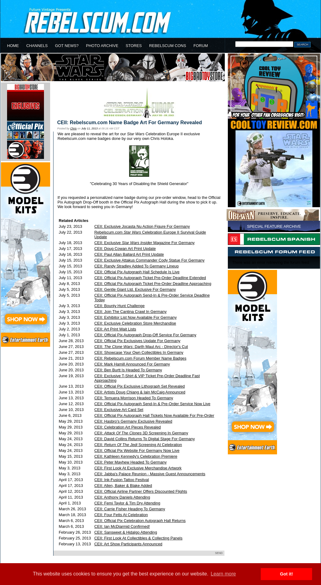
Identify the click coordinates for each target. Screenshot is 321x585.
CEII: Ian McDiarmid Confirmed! (122, 526)
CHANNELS (37, 45)
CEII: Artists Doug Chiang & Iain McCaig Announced (139, 392)
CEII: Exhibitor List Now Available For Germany (135, 317)
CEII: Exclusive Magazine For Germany (144, 242)
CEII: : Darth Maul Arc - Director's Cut (141, 346)
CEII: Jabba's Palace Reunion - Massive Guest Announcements (149, 474)
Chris (73, 128)
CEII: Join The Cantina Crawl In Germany (130, 311)
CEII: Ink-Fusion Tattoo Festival (121, 479)
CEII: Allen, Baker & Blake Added (123, 485)
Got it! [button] (286, 573)
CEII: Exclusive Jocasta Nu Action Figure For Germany (142, 226)
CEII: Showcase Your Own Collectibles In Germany (139, 352)
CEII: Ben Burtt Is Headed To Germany (128, 370)
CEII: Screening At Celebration (138, 444)
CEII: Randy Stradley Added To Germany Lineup (136, 266)
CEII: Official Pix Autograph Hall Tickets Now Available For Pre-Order (154, 415)
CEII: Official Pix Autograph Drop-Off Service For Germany (145, 335)
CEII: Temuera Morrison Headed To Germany (133, 398)
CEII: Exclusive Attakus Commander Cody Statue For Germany (149, 260)
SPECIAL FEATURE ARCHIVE (274, 226)
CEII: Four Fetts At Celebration (121, 514)
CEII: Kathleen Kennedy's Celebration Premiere (135, 456)
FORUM (200, 45)
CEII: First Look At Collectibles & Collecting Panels (138, 538)
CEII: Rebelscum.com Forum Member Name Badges (140, 358)
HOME (13, 45)
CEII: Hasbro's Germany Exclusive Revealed (133, 421)
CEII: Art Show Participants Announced (128, 544)
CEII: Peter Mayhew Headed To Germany (130, 462)
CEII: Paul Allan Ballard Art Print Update (129, 254)
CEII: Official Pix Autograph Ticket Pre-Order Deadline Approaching (152, 283)
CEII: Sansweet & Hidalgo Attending (125, 532)
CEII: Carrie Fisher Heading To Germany (129, 509)
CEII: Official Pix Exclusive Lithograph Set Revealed (139, 386)
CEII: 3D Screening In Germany (141, 433)
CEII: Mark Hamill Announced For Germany (132, 364)
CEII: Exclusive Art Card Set (118, 409)
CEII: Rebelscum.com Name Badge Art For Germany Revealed (129, 122)
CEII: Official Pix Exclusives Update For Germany (137, 340)
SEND (219, 553)
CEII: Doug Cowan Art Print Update (125, 248)
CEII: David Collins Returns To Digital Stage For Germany (144, 439)
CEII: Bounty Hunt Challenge (119, 305)
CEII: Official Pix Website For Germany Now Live (137, 450)
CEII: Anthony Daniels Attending (122, 497)
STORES (134, 45)
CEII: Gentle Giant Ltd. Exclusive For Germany (135, 289)
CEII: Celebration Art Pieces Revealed (127, 427)
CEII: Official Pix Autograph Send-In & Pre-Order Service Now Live (152, 403)
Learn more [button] (223, 573)
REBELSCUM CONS (167, 45)
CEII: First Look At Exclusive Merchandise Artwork (138, 468)
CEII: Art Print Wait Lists (115, 329)
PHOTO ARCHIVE (102, 45)
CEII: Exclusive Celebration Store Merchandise (135, 323)
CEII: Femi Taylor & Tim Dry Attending (127, 503)
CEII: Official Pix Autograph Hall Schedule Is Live (137, 272)
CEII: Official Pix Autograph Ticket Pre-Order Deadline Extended (150, 277)
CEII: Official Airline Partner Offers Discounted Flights (140, 491)
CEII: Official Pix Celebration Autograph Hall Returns (140, 520)
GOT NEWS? (67, 45)
